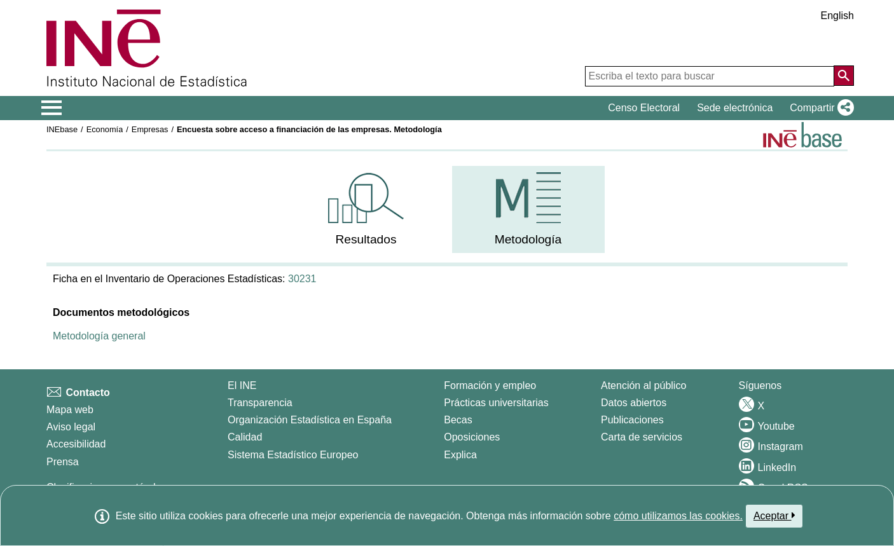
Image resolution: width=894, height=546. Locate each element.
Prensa (62, 461)
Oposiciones (472, 437)
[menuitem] (366, 209)
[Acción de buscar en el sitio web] (844, 75)
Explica (460, 454)
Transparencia (260, 402)
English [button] (837, 15)
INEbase (62, 129)
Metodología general (99, 336)
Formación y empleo (490, 385)
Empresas (150, 129)
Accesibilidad (76, 444)
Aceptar (774, 515)
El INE (242, 385)
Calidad (245, 437)
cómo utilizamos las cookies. (678, 515)
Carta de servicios (641, 437)
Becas (458, 419)
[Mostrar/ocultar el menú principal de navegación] (52, 108)
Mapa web (69, 409)
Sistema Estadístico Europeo (293, 454)
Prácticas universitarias (496, 402)
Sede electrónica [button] (735, 107)
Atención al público (643, 385)
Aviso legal (70, 426)
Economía (104, 129)
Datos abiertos (633, 402)
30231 (302, 278)
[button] (819, 108)
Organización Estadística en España (310, 419)
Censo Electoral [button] (644, 107)
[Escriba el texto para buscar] (709, 76)
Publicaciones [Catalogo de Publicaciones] (632, 419)
